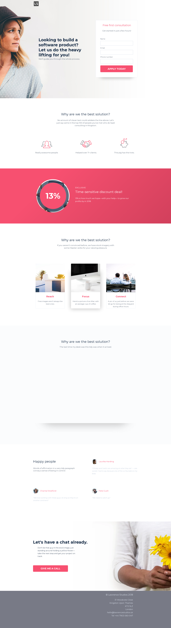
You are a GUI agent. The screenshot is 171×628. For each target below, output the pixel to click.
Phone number (106, 57)
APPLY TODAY (117, 68)
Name (102, 39)
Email (102, 48)
